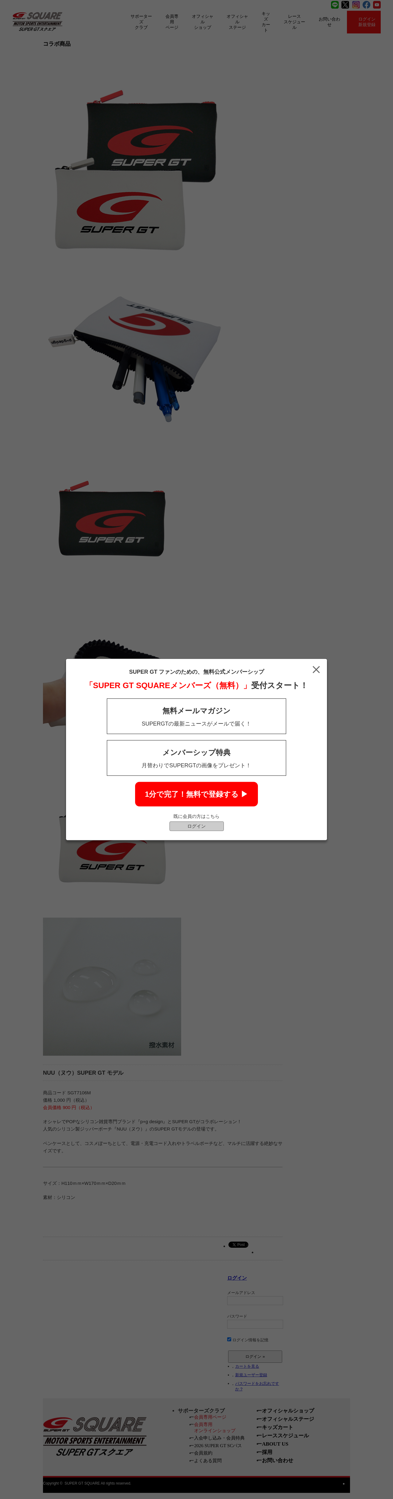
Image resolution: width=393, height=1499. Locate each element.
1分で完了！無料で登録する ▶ (196, 794)
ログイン (196, 826)
